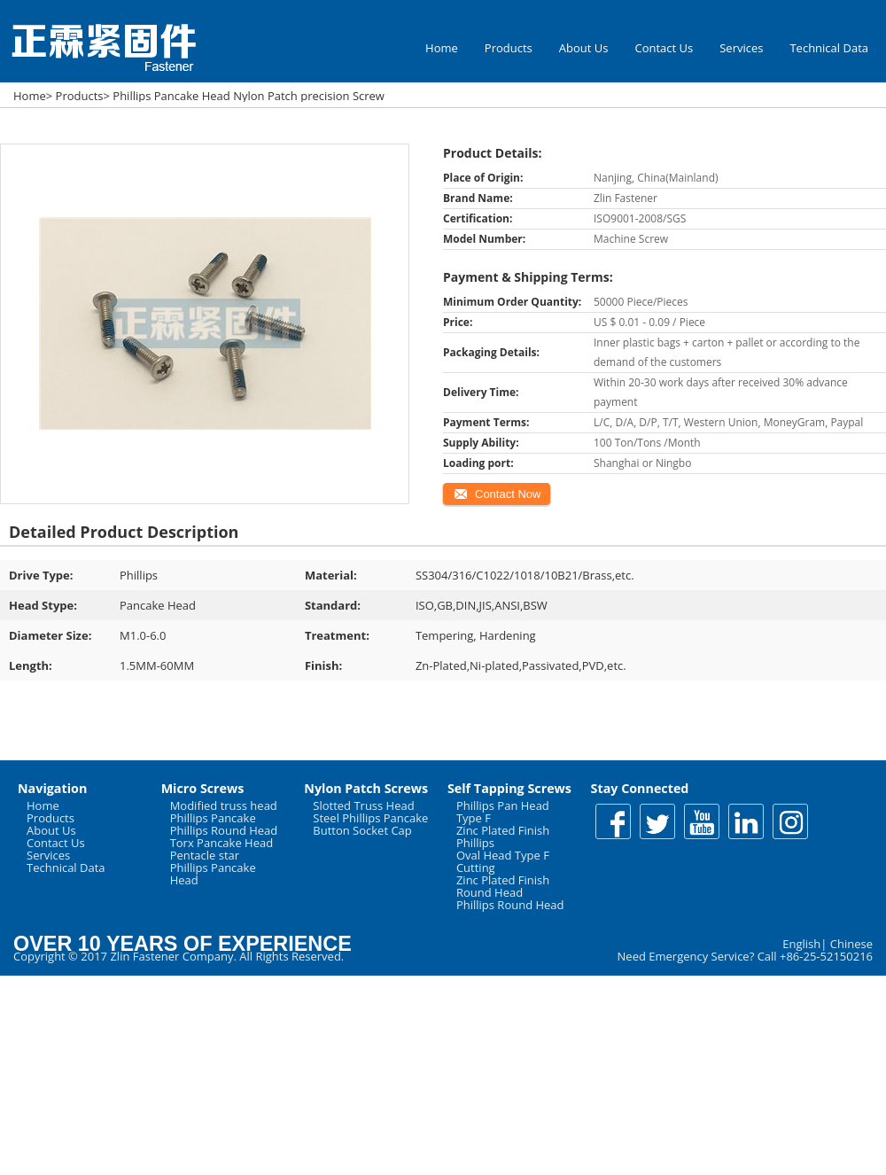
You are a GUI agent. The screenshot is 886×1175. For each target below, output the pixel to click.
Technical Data (828, 48)
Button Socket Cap (362, 830)
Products (508, 48)
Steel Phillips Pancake (370, 818)
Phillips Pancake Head (213, 874)
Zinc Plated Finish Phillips (502, 836)
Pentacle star (205, 855)
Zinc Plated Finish (502, 880)
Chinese (851, 944)
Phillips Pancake (213, 818)
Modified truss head (223, 805)
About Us (584, 48)
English (801, 944)
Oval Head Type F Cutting (502, 861)
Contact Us (663, 48)
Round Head (489, 892)
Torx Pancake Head (222, 843)
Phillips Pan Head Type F (502, 812)
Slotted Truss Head (363, 805)
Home (441, 48)
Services (741, 48)
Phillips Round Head (224, 830)
